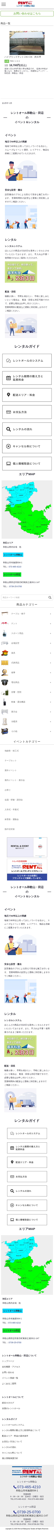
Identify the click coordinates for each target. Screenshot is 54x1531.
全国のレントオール (11, 1408)
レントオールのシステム (13, 1425)
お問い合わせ (8, 1372)
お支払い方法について (12, 1441)
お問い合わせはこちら (27, 13)
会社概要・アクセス (11, 1367)
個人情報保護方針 (10, 1458)
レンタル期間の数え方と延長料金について (21, 1430)
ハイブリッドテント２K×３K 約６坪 (22, 57)
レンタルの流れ (9, 1447)
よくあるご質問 (9, 1383)
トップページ (8, 1361)
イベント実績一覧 (10, 1378)
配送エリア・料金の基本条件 (15, 1436)
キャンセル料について (12, 1453)
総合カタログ (8, 1403)
